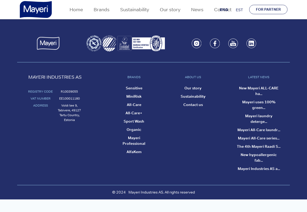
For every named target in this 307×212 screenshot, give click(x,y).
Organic (134, 129)
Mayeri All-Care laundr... (258, 129)
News (197, 9)
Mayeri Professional (134, 140)
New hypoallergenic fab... (259, 157)
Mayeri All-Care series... (258, 138)
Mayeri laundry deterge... (258, 118)
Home (76, 9)
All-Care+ (134, 113)
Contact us (193, 104)
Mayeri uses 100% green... (258, 105)
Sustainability (134, 9)
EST (239, 9)
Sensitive (134, 88)
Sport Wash (134, 121)
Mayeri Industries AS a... (259, 168)
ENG (224, 9)
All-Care (134, 104)
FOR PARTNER (268, 9)
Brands (101, 9)
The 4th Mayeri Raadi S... (259, 146)
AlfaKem (134, 151)
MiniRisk (134, 96)
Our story (170, 9)
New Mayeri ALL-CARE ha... (258, 91)
